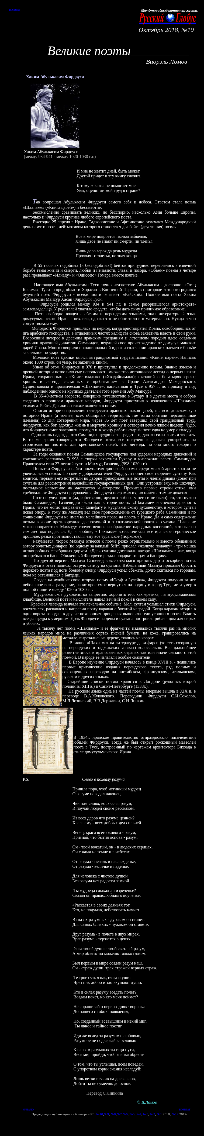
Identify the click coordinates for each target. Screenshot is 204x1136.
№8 (113, 1114)
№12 (175, 1114)
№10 (99, 1114)
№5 (131, 1114)
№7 (119, 1114)
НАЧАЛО (28, 1109)
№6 (125, 1114)
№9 (106, 1114)
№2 (152, 1114)
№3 (145, 1114)
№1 (159, 1114)
